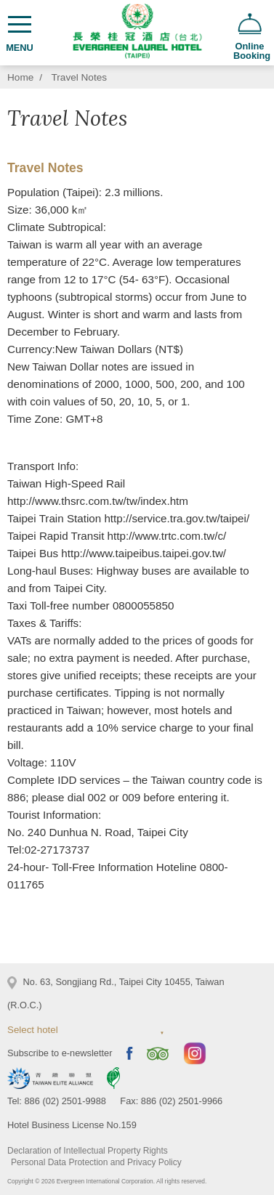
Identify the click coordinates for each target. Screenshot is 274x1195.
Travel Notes (80, 77)
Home (20, 77)
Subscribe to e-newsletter (59, 1053)
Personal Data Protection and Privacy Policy (96, 1162)
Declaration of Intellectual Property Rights (87, 1151)
